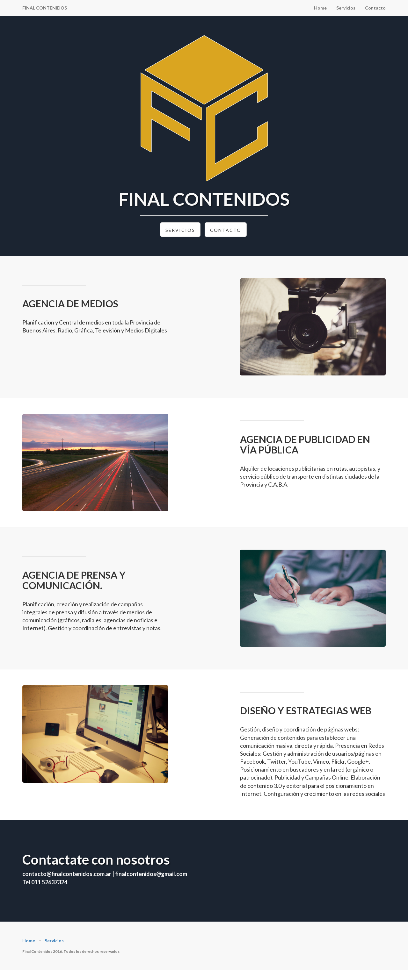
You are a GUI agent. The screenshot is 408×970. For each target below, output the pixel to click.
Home (320, 8)
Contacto (375, 8)
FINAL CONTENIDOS (44, 8)
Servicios (345, 8)
